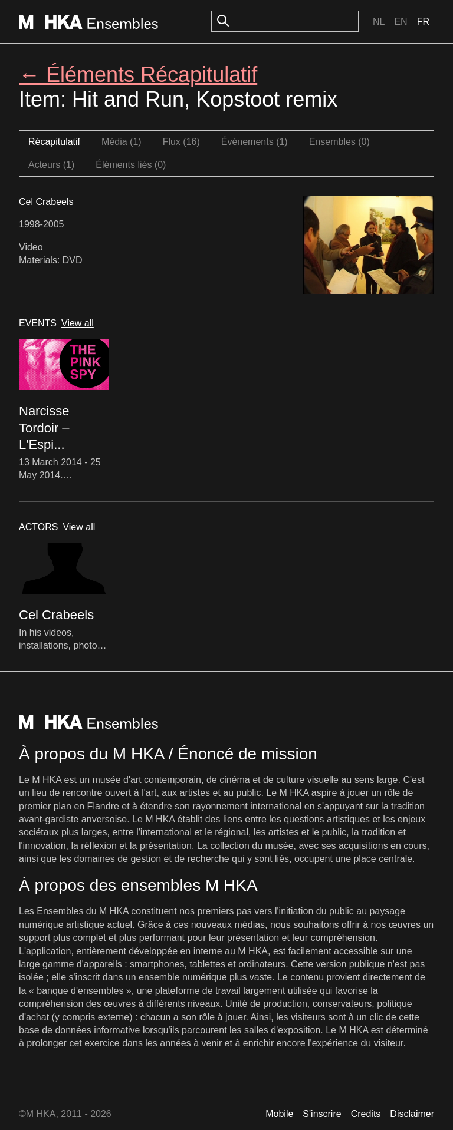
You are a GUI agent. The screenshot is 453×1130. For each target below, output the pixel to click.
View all (77, 323)
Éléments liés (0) (131, 165)
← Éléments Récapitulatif (138, 74)
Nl (379, 21)
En (400, 21)
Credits (366, 1114)
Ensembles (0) (339, 142)
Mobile (279, 1114)
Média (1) (121, 142)
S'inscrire (322, 1114)
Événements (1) (254, 142)
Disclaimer (412, 1114)
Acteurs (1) (51, 165)
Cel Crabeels (46, 202)
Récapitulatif (54, 142)
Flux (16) (181, 142)
